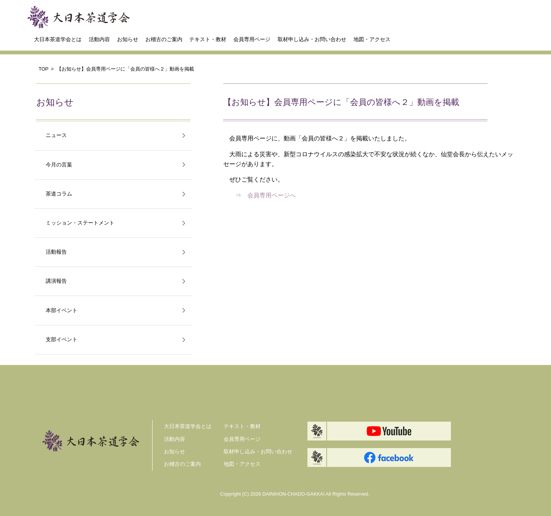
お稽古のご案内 (163, 39)
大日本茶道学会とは (58, 39)
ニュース (56, 135)
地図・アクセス (371, 39)
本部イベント (61, 310)
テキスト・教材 (207, 39)
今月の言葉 (59, 165)
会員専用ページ (251, 39)
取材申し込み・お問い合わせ (312, 39)
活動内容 (99, 39)
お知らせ (127, 39)
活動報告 (56, 252)
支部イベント (61, 339)
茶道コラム (59, 194)
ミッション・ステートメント (80, 223)
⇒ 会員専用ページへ (265, 195)
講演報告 (56, 281)
